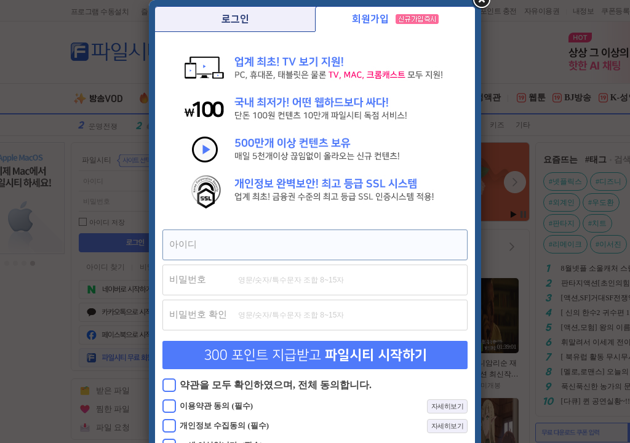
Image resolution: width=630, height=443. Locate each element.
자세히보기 (447, 406)
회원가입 (395, 19)
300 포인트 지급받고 (315, 355)
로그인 (235, 19)
